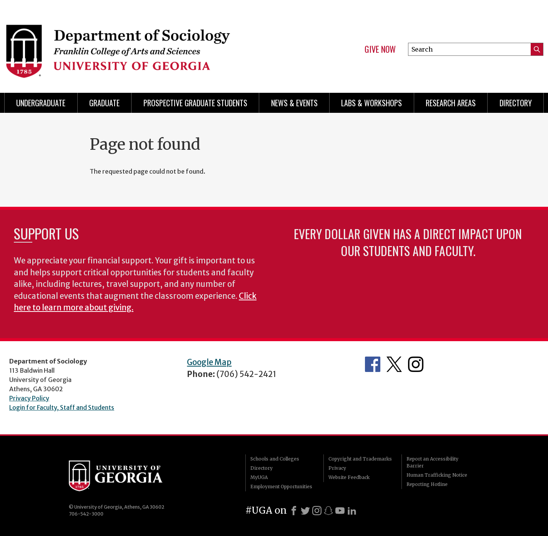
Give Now (380, 49)
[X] (305, 510)
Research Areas (451, 103)
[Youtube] (340, 510)
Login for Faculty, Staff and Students (61, 407)
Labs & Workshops (371, 103)
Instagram (415, 364)
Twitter (394, 364)
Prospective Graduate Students (195, 103)
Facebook (372, 364)
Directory (516, 103)
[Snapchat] (328, 510)
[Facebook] (293, 510)
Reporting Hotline (427, 484)
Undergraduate (40, 103)
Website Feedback (349, 477)
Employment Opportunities (281, 486)
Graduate (104, 103)
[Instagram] (316, 510)
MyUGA (259, 477)
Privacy (337, 468)
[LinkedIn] (351, 510)
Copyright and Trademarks (360, 459)
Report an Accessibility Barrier (432, 462)
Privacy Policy (29, 398)
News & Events (294, 103)
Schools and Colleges (274, 459)
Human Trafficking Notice (436, 475)
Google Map (209, 362)
